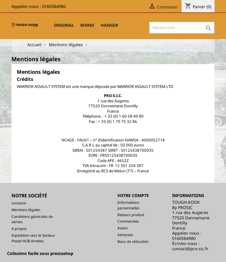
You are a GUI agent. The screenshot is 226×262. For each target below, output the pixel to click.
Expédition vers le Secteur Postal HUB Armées (33, 238)
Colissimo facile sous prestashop (40, 253)
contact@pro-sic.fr (190, 248)
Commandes (128, 221)
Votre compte (133, 195)
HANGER (109, 25)
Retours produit (130, 214)
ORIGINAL (64, 25)
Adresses (125, 234)
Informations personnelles (128, 205)
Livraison (18, 203)
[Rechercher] (182, 28)
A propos (19, 228)
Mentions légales (25, 209)
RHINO (87, 25)
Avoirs (122, 228)
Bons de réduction (133, 241)
